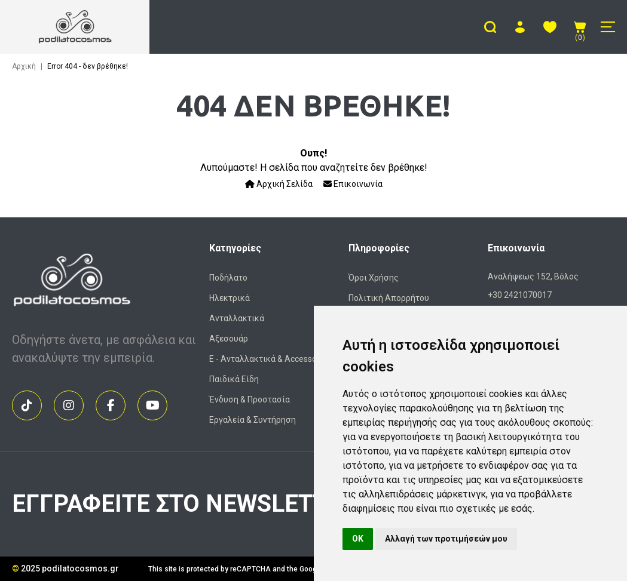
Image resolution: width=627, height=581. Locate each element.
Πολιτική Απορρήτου (388, 298)
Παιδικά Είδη (234, 379)
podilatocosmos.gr (80, 568)
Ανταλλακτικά (236, 318)
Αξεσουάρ (228, 338)
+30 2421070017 (520, 295)
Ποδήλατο (228, 277)
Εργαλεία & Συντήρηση (252, 420)
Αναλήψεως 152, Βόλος (533, 276)
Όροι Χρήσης (373, 277)
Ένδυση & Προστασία (249, 399)
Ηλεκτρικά (229, 298)
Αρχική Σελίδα (279, 184)
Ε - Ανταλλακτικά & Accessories (270, 359)
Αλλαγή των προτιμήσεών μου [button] (446, 538)
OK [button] (357, 538)
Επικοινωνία (353, 184)
